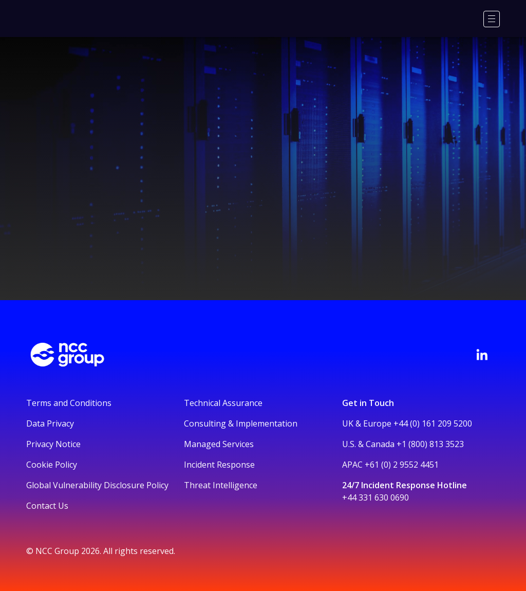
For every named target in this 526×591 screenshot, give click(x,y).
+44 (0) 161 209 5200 (432, 423)
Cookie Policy (51, 464)
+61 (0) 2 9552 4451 (402, 464)
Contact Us (47, 505)
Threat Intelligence (220, 485)
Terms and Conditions (68, 403)
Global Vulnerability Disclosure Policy (97, 485)
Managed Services (219, 444)
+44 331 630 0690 (375, 497)
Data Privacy (50, 423)
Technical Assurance (223, 403)
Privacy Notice (53, 444)
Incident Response (219, 464)
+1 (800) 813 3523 (430, 444)
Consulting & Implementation (240, 423)
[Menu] (491, 19)
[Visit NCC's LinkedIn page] (481, 354)
